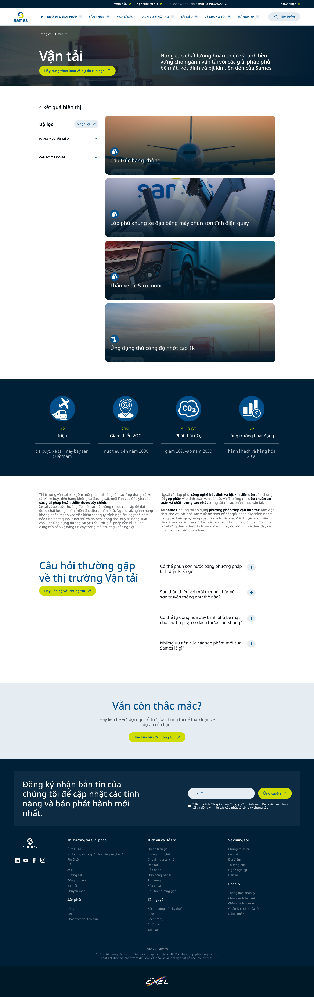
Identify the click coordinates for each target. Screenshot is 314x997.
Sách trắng (155, 919)
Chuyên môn (76, 891)
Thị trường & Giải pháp (60, 17)
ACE (70, 870)
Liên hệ (233, 875)
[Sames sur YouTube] (25, 860)
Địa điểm (234, 859)
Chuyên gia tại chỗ (161, 859)
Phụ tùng (154, 880)
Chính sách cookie (241, 903)
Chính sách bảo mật (242, 898)
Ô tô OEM (74, 849)
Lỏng (70, 909)
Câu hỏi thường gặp (162, 891)
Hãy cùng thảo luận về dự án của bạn (77, 70)
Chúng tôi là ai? (239, 849)
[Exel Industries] (157, 982)
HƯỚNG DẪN (121, 4)
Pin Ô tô (73, 859)
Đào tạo (153, 865)
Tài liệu (189, 17)
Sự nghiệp (248, 17)
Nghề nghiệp (237, 870)
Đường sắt (74, 875)
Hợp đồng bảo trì (160, 875)
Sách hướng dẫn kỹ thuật (166, 909)
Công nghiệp (76, 880)
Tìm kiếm (284, 16)
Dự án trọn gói (158, 849)
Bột (69, 914)
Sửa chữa (154, 886)
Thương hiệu (237, 865)
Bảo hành (154, 870)
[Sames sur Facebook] (34, 859)
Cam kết (234, 854)
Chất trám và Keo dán (82, 919)
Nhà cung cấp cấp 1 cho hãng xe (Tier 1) (95, 854)
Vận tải (72, 886)
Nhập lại (87, 124)
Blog (151, 914)
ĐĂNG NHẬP (290, 4)
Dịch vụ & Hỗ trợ (157, 17)
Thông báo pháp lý (241, 893)
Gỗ (69, 865)
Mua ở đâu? (125, 17)
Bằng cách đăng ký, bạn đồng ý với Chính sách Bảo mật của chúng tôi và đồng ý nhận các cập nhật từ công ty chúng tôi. (241, 806)
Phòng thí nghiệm (160, 854)
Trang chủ (46, 34)
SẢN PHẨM (99, 17)
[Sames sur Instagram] (42, 859)
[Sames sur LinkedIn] (17, 859)
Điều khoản (236, 914)
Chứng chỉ (155, 924)
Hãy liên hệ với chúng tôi (68, 590)
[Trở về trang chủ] (21, 17)
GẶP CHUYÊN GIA (150, 4)
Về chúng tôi (218, 17)
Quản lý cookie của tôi (243, 909)
